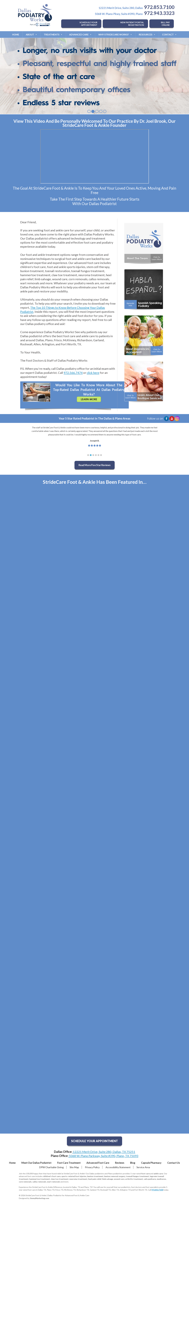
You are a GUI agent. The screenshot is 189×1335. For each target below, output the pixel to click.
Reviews (119, 1162)
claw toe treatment (60, 1179)
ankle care (158, 1173)
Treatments (53, 34)
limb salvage (107, 1179)
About (31, 34)
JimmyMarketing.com (39, 1198)
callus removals (39, 1182)
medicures (161, 1179)
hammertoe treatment (39, 1179)
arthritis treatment (134, 1179)
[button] (88, 455)
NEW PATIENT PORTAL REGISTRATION (132, 23)
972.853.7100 (159, 7)
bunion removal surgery (114, 1176)
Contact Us (173, 1162)
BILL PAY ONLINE (165, 23)
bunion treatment (95, 1176)
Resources (147, 34)
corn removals (25, 1182)
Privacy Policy (92, 1167)
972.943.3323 (159, 13)
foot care (145, 1173)
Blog (132, 1162)
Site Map (74, 1167)
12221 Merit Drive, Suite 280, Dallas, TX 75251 (103, 1152)
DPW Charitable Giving (51, 1167)
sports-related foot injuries (73, 1176)
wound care (119, 1179)
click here (93, 372)
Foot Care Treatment (69, 1162)
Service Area (143, 1167)
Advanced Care (80, 34)
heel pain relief (94, 1179)
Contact (169, 34)
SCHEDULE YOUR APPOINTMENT (88, 23)
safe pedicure (150, 1179)
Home (15, 34)
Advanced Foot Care (97, 1162)
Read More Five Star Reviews (95, 465)
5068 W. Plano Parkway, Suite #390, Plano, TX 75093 (103, 1156)
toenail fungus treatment (137, 1176)
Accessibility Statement (118, 1167)
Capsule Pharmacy (151, 1162)
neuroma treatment (78, 1179)
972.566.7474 (73, 372)
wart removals (53, 1182)
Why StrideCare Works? (115, 34)
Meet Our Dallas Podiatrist (36, 1162)
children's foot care (52, 1176)
